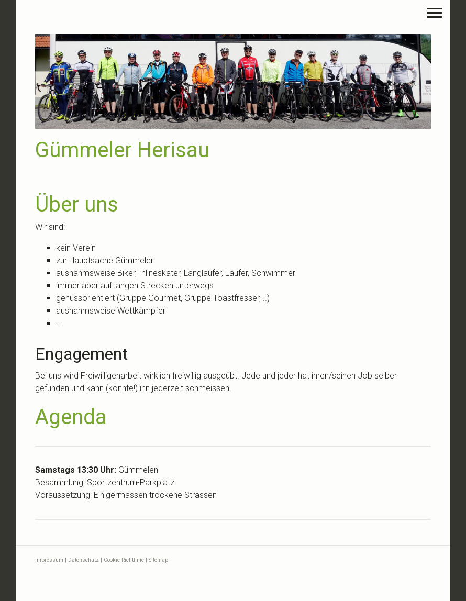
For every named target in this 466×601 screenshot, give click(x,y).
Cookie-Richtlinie (124, 560)
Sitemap (158, 560)
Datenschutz (83, 560)
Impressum (49, 560)
